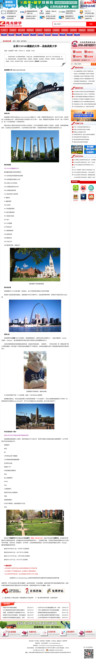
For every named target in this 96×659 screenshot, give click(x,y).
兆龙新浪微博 (76, 60)
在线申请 (79, 57)
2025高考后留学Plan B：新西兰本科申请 (84, 106)
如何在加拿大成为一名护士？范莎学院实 (84, 94)
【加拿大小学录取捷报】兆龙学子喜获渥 (83, 73)
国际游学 (39, 30)
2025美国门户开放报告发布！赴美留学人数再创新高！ (21, 571)
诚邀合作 (59, 641)
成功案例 (73, 30)
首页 (4, 30)
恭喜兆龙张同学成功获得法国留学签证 (83, 83)
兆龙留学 (11, 50)
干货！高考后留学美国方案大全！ (82, 127)
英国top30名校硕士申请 (80, 132)
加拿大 (12, 34)
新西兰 (48, 34)
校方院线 (83, 200)
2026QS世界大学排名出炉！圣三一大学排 (84, 162)
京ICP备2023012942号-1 (39, 650)
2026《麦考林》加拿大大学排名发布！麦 (84, 169)
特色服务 (48, 641)
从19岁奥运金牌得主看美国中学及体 (48, 615)
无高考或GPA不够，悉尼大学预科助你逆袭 (85, 104)
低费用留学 (30, 30)
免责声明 (64, 641)
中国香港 (55, 34)
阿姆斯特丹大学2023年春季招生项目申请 (84, 101)
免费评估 (56, 538)
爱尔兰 (26, 34)
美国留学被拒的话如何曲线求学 (47, 612)
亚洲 (77, 34)
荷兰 (33, 34)
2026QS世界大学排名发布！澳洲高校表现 (84, 175)
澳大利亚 (40, 34)
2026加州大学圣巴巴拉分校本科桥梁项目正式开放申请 (21, 568)
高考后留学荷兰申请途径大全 (81, 137)
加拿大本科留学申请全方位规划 (82, 129)
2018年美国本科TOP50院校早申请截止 (49, 617)
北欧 (62, 34)
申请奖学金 (47, 30)
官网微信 (75, 191)
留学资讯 (23, 41)
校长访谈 (90, 30)
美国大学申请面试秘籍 (10, 607)
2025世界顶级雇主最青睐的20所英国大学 (84, 96)
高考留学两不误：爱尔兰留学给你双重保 (84, 134)
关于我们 (36, 641)
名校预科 (56, 30)
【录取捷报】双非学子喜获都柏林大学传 (83, 78)
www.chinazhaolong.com (22, 578)
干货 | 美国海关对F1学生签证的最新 (48, 610)
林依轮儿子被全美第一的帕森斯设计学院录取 (19, 597)
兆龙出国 (31, 641)
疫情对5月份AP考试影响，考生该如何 (14, 615)
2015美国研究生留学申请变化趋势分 (14, 610)
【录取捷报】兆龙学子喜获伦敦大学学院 (83, 76)
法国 (13, 338)
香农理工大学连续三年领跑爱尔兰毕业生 (84, 99)
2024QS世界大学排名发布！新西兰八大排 (84, 177)
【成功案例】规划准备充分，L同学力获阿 (84, 81)
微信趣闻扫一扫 (86, 60)
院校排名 (64, 30)
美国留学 (12, 538)
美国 (4, 34)
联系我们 (42, 641)
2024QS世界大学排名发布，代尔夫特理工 (84, 172)
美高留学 (13, 30)
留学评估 (75, 200)
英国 (18, 34)
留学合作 (82, 30)
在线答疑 (79, 52)
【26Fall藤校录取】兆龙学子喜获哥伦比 (83, 71)
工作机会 (53, 641)
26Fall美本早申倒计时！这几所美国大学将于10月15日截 (21, 574)
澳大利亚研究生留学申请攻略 (81, 139)
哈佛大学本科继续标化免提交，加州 (14, 617)
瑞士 (70, 34)
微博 (83, 191)
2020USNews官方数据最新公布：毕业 (49, 607)
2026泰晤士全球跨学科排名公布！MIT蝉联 (85, 159)
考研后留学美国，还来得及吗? (49, 597)
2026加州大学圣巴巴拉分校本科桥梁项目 (84, 91)
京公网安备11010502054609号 (54, 650)
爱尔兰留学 (21, 30)
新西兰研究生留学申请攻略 (81, 142)
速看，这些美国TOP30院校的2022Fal (14, 612)
